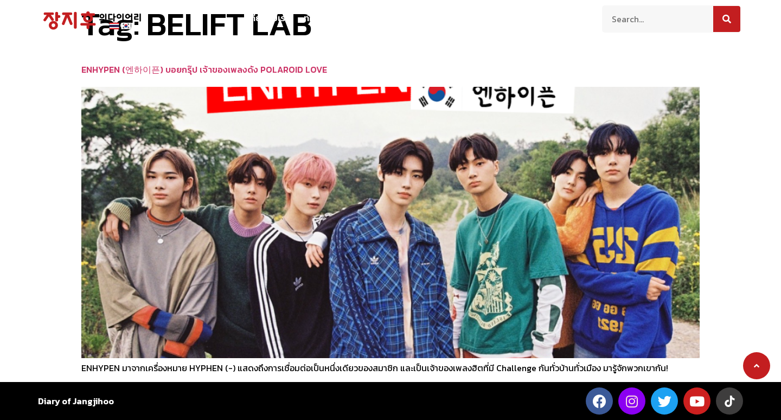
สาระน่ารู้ (429, 18)
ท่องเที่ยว (321, 18)
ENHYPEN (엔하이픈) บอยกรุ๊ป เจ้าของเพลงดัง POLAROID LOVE (204, 69)
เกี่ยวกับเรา (268, 18)
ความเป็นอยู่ (376, 18)
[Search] (726, 19)
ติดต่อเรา (516, 18)
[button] (756, 365)
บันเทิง (472, 18)
